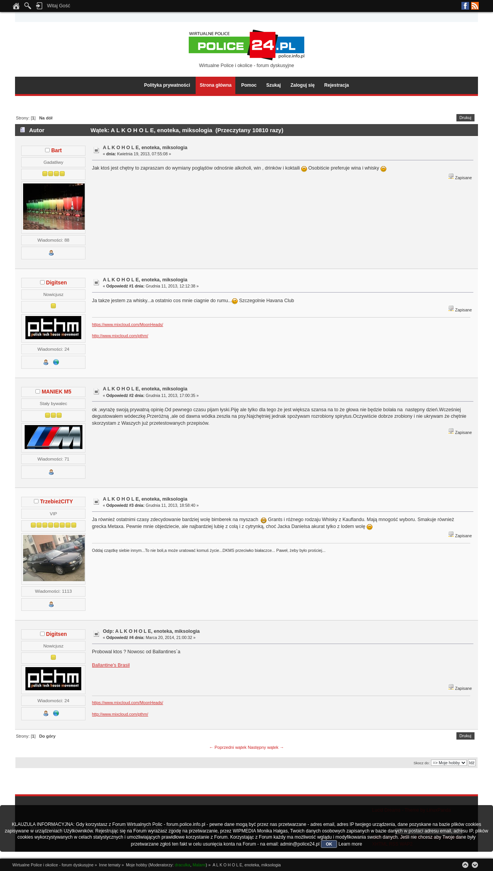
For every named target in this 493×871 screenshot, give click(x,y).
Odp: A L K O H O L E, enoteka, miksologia (151, 631)
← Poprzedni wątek (227, 747)
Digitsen (56, 283)
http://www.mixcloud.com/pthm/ (120, 335)
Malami (199, 865)
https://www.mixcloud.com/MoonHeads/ (127, 324)
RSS (475, 6)
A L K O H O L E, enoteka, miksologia (145, 147)
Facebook (465, 6)
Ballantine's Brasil (111, 665)
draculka (182, 865)
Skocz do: (422, 763)
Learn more (350, 844)
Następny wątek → (266, 747)
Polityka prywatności (167, 85)
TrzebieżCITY (56, 501)
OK (329, 844)
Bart (56, 150)
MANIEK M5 (56, 392)
